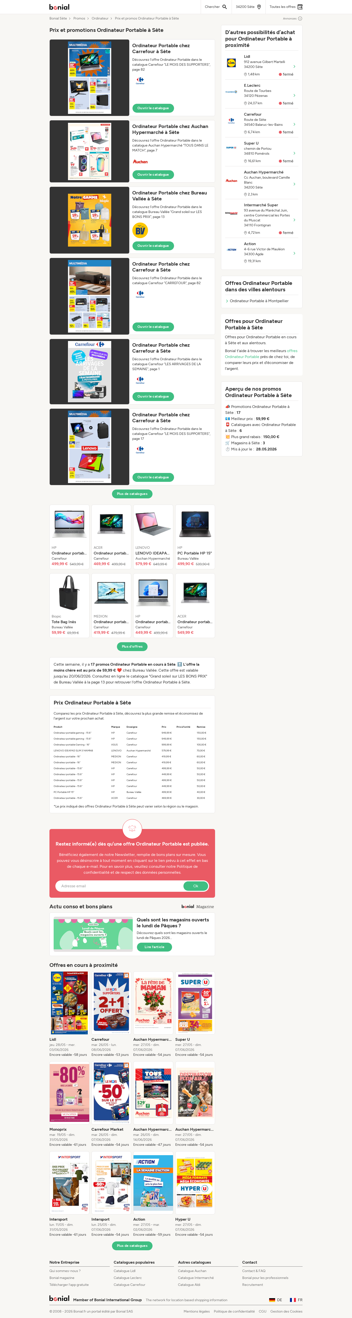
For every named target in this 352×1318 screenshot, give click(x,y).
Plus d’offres (132, 646)
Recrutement (252, 1285)
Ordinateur (100, 18)
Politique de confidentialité (234, 1311)
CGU (262, 1311)
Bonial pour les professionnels (265, 1278)
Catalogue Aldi (189, 1285)
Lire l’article (154, 947)
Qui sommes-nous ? (65, 1271)
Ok (195, 886)
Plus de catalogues (132, 494)
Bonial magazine (61, 1278)
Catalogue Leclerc (128, 1278)
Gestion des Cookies (286, 1311)
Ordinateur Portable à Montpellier (256, 300)
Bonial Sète (58, 18)
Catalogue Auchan (192, 1271)
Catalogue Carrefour (129, 1285)
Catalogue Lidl (124, 1271)
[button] (132, 77)
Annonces (293, 18)
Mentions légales (197, 1311)
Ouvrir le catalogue (153, 108)
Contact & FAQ (253, 1271)
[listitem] (69, 537)
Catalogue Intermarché (196, 1278)
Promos (79, 18)
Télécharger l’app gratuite (69, 1285)
